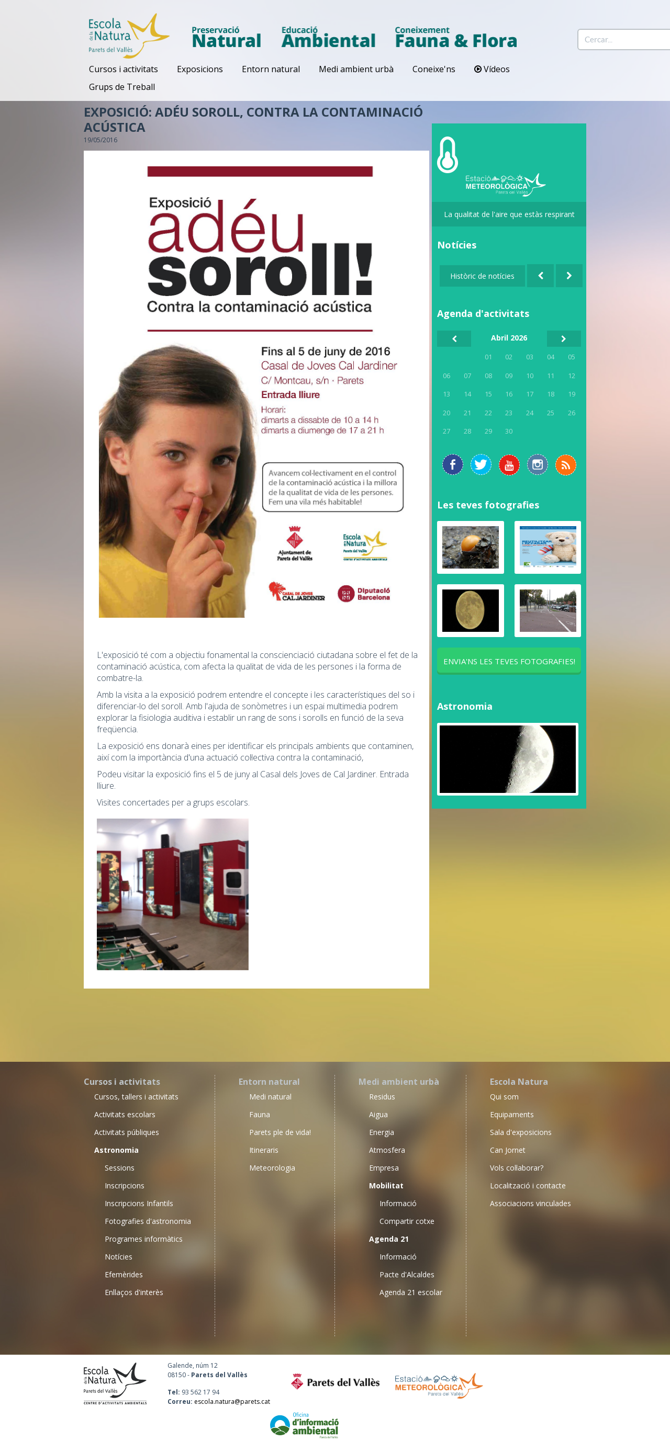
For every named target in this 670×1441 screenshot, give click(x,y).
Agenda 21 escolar (410, 1292)
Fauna (259, 1114)
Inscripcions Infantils (139, 1203)
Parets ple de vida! (280, 1132)
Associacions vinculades (530, 1203)
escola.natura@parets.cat (232, 1401)
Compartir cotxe (406, 1221)
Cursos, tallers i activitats (136, 1097)
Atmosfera (387, 1150)
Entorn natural (271, 69)
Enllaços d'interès (134, 1292)
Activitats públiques (126, 1132)
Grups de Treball (122, 87)
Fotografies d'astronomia (148, 1221)
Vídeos (492, 69)
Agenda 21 (389, 1239)
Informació (398, 1203)
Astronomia (465, 706)
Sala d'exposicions (521, 1132)
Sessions (120, 1168)
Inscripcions (124, 1185)
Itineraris (263, 1150)
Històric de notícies (482, 276)
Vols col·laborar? (516, 1168)
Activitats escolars (124, 1114)
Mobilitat (386, 1185)
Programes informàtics (144, 1239)
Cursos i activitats (123, 69)
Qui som (504, 1097)
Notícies (118, 1257)
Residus (382, 1097)
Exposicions (200, 69)
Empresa (384, 1168)
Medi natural (270, 1097)
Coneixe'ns (433, 69)
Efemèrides (124, 1274)
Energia (381, 1132)
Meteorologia (272, 1168)
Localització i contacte (528, 1185)
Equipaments (512, 1114)
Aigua (378, 1114)
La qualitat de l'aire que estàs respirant (509, 214)
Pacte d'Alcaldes (406, 1274)
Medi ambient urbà (356, 69)
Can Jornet (508, 1150)
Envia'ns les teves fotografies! (509, 661)
